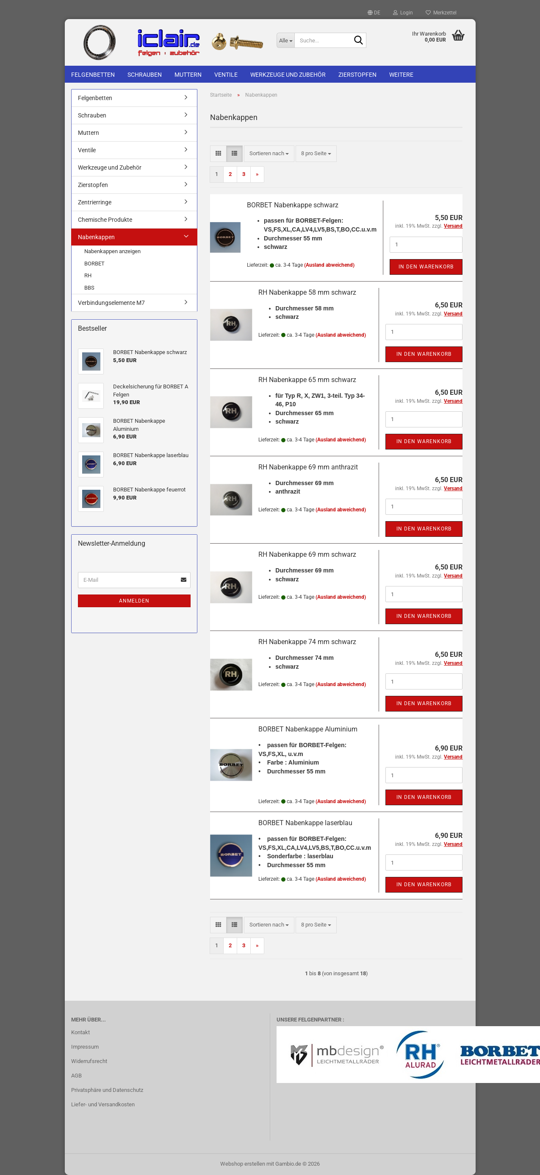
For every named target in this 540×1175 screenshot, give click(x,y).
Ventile (226, 74)
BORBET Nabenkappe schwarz (292, 205)
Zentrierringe (94, 202)
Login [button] (403, 13)
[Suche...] (285, 40)
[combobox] (269, 153)
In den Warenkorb (426, 267)
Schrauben (144, 74)
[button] (374, 12)
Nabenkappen (96, 237)
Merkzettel (441, 13)
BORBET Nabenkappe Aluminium (307, 729)
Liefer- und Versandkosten (103, 1104)
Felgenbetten (93, 74)
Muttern (188, 74)
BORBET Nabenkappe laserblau (305, 823)
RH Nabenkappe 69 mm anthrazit (308, 467)
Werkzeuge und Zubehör (288, 74)
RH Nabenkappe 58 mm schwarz (307, 292)
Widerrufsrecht (89, 1061)
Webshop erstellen (242, 1164)
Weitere (401, 74)
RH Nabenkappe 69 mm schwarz (307, 554)
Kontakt (80, 1032)
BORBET (94, 263)
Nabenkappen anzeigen (112, 251)
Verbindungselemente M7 (111, 302)
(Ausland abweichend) (329, 265)
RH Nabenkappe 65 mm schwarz (307, 380)
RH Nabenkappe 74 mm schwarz (307, 642)
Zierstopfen (357, 74)
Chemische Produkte (105, 219)
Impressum (85, 1047)
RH (87, 275)
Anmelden (134, 601)
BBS (89, 288)
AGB (76, 1075)
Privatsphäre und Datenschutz (107, 1090)
